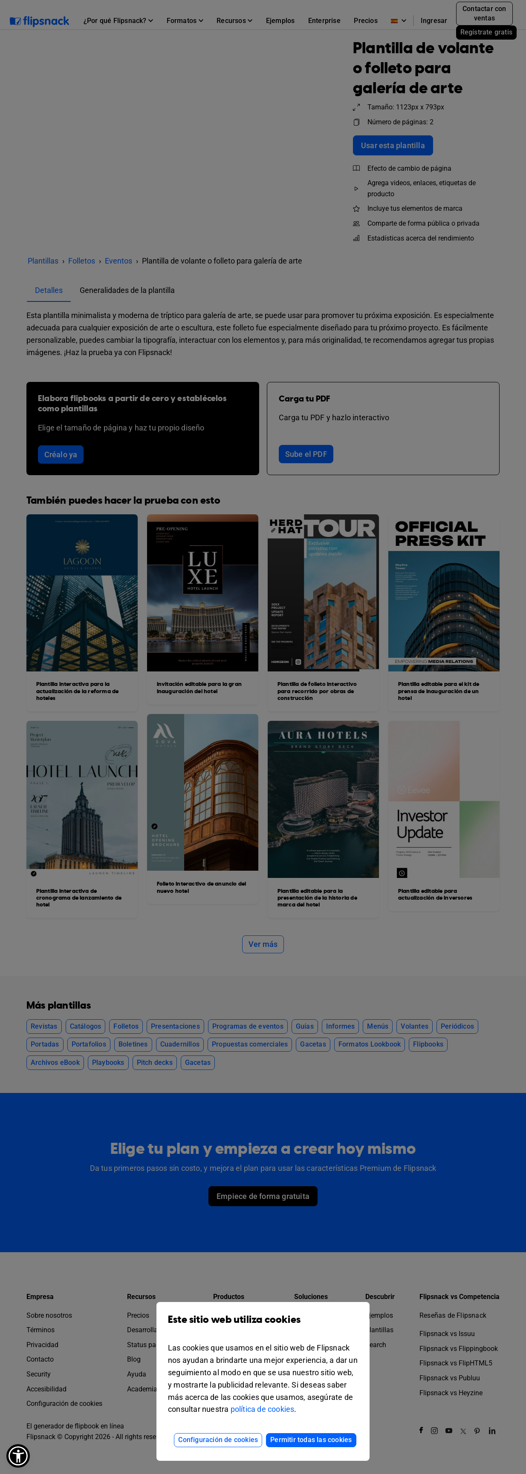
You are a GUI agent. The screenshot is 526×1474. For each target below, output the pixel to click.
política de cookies (263, 1409)
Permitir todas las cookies (311, 1440)
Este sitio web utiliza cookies (263, 1326)
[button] (18, 1455)
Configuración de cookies (218, 1440)
